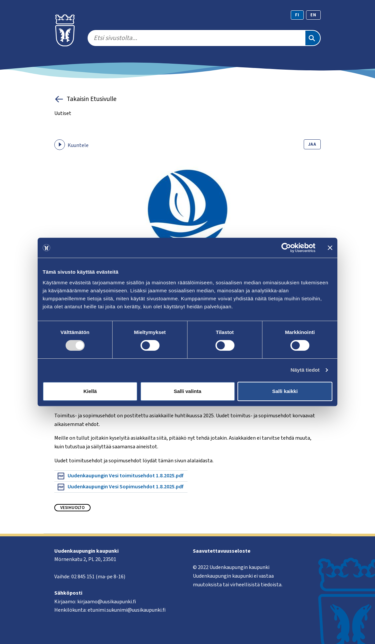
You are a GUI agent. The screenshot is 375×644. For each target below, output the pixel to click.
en (313, 15)
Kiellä (90, 391)
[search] (196, 38)
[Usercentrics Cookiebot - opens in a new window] (286, 248)
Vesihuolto (72, 508)
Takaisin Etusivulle (85, 99)
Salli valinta (187, 391)
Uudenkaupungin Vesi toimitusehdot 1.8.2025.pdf (120, 476)
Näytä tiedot (305, 370)
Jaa (312, 144)
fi (297, 15)
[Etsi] (313, 38)
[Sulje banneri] (330, 247)
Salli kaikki (285, 391)
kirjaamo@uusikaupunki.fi (106, 601)
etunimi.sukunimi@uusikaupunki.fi (127, 610)
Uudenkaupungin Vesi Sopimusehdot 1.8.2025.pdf (120, 487)
